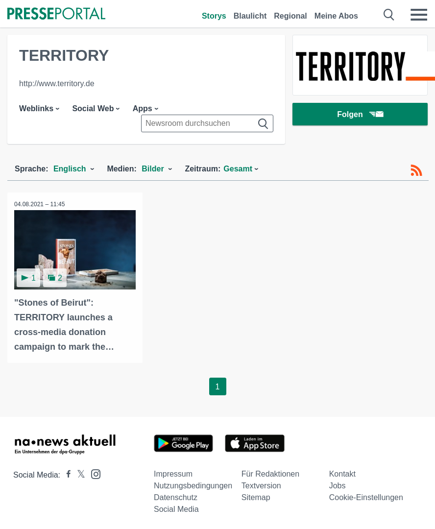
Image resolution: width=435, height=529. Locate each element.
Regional (290, 16)
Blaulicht (250, 16)
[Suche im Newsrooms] (207, 123)
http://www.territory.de (57, 83)
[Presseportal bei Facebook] (65, 474)
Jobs (337, 485)
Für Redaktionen (270, 473)
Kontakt (342, 473)
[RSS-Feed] (416, 170)
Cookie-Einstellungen (366, 497)
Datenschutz (175, 497)
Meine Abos (336, 16)
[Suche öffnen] (389, 15)
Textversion (261, 485)
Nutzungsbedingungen (193, 485)
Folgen (360, 115)
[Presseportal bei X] (78, 474)
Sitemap (256, 497)
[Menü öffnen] (419, 15)
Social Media (176, 509)
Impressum (173, 473)
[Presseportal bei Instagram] (92, 473)
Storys (214, 16)
